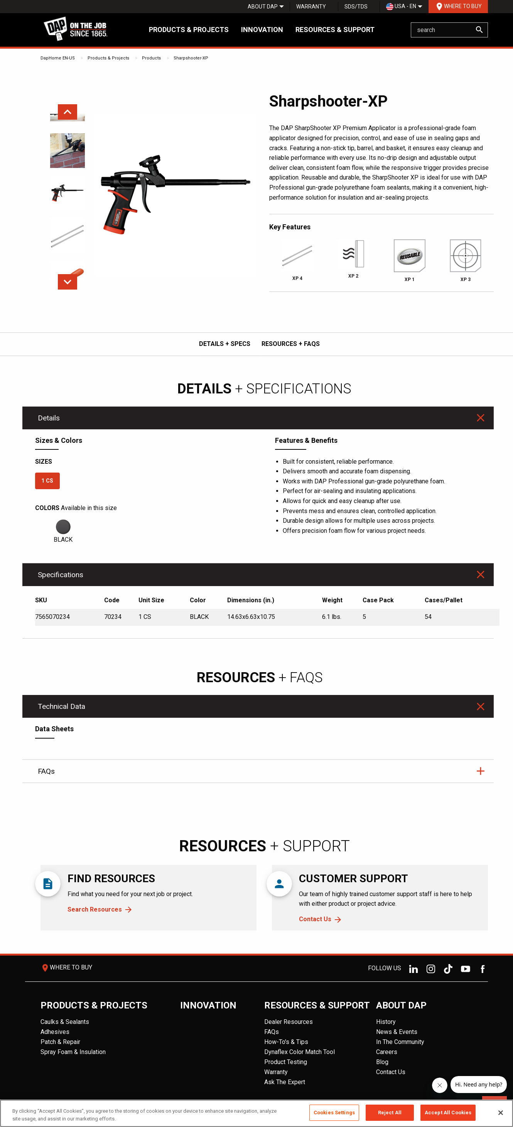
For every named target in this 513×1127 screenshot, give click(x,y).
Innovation (262, 29)
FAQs (271, 1031)
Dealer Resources (288, 1021)
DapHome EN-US (57, 58)
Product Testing (285, 1062)
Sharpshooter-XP (191, 58)
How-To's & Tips (286, 1042)
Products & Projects (189, 29)
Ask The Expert (284, 1082)
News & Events (396, 1031)
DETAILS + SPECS (224, 343)
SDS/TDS (356, 6)
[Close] (500, 1112)
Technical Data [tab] (61, 706)
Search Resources (95, 909)
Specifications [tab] (60, 574)
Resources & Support (335, 29)
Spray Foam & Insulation (73, 1052)
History (386, 1021)
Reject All (390, 1112)
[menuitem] (262, 6)
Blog (382, 1062)
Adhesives (54, 1031)
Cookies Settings (334, 1112)
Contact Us (315, 919)
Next (67, 282)
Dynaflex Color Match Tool (299, 1052)
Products (151, 58)
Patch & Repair (60, 1042)
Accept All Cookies (448, 1112)
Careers (386, 1052)
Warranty (311, 6)
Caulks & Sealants (64, 1021)
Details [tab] (49, 418)
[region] (256, 1113)
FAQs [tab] (46, 771)
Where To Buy (458, 6)
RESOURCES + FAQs (291, 343)
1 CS (47, 481)
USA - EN (401, 6)
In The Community (400, 1042)
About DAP (263, 6)
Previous (67, 112)
